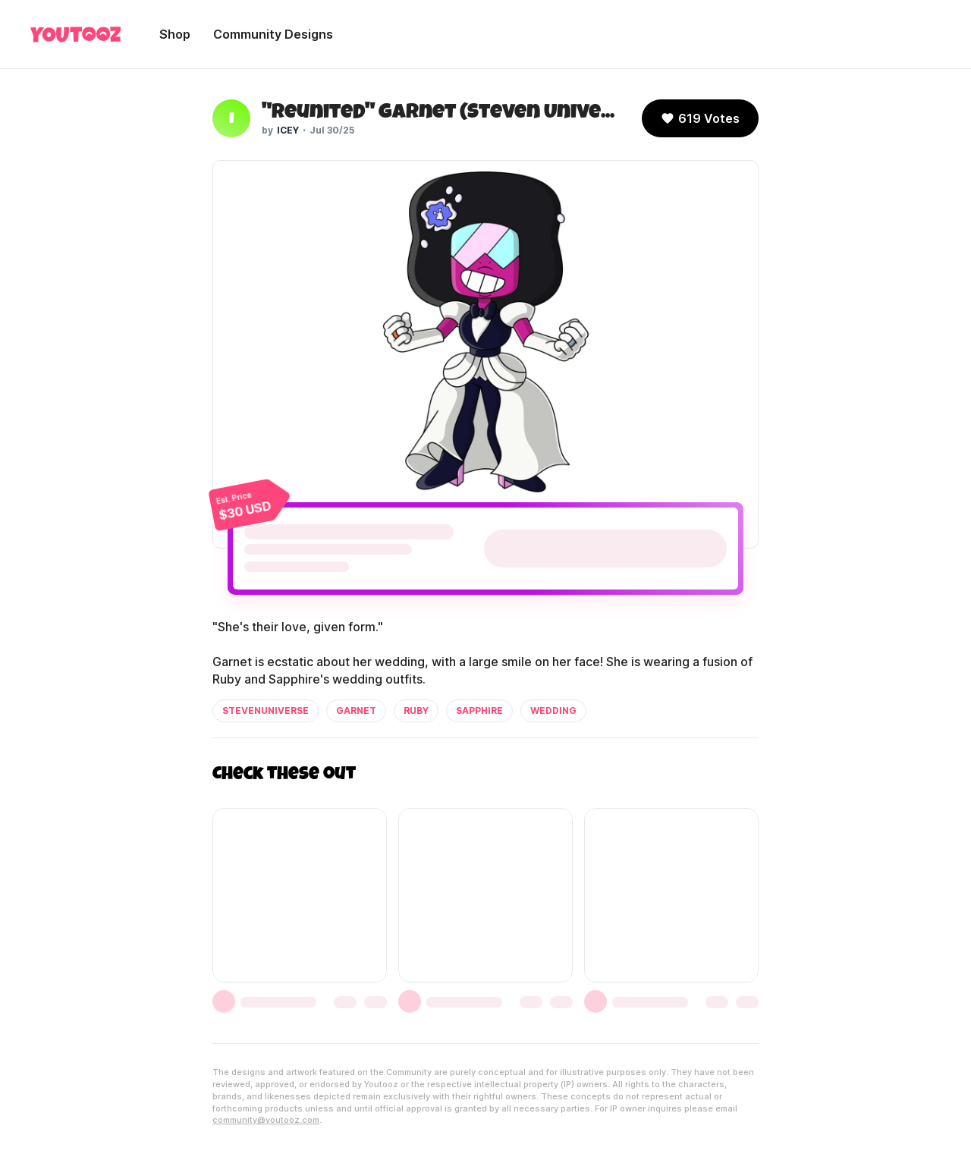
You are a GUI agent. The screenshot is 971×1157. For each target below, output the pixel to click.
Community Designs (273, 34)
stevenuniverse (265, 710)
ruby (416, 710)
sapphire (479, 710)
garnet (356, 710)
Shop (174, 34)
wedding (553, 710)
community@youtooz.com (265, 1120)
